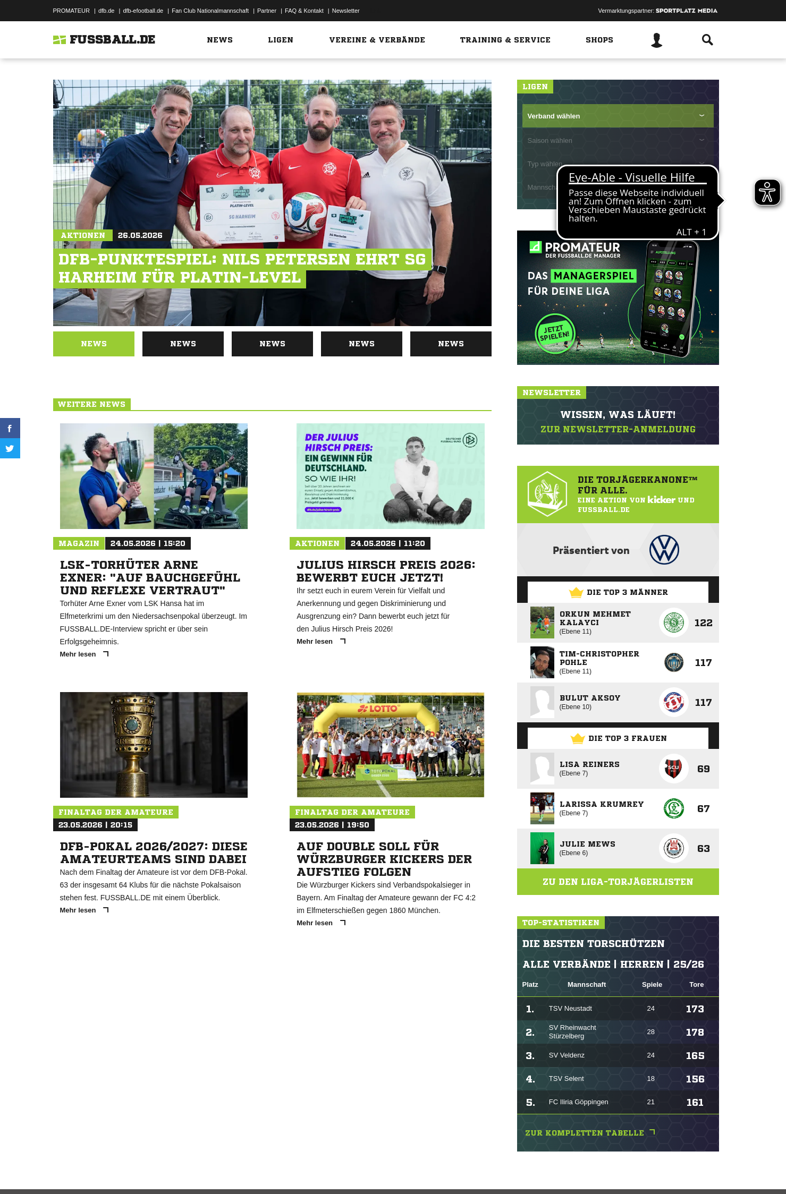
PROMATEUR (71, 10)
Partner (266, 10)
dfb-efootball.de (143, 10)
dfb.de (106, 10)
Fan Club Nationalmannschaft (210, 10)
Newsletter (346, 10)
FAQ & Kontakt (304, 10)
